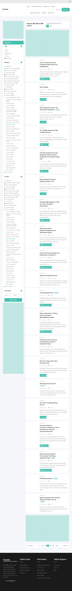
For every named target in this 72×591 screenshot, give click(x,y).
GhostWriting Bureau (46, 478)
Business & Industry (12, 68)
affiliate (44, 12)
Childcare (10, 103)
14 (47, 545)
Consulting (10, 113)
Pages (52, 6)
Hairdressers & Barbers (13, 133)
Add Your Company (35, 12)
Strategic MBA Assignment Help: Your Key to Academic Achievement (49, 204)
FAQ (55, 570)
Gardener (10, 131)
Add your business (25, 570)
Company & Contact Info (43, 565)
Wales (50, 434)
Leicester (51, 208)
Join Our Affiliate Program (43, 578)
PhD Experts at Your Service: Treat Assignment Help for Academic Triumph (48, 342)
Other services (12, 148)
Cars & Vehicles (10, 70)
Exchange (8, 53)
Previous (30, 545)
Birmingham (52, 89)
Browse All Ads (23, 565)
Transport (10, 161)
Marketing (10, 145)
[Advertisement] (13, 30)
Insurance (9, 85)
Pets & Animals (10, 91)
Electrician (10, 126)
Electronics (9, 74)
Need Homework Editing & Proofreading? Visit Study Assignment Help (47, 456)
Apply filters (13, 300)
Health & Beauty (11, 78)
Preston (51, 295)
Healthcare (10, 137)
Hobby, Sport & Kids (11, 81)
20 (56, 545)
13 (45, 545)
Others (8, 89)
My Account (51, 12)
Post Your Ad (65, 9)
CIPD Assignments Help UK (48, 384)
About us (56, 567)
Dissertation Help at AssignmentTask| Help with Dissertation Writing (48, 230)
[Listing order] (54, 23)
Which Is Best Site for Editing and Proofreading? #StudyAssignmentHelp (48, 315)
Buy (7, 51)
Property (9, 93)
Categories (46, 6)
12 (42, 545)
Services (9, 95)
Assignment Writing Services (48, 275)
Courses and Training (13, 115)
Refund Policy (40, 570)
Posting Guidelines (42, 573)
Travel (8, 172)
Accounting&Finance (13, 97)
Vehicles (9, 165)
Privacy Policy (40, 575)
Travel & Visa (10, 163)
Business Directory (36, 6)
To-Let (7, 56)
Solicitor (9, 154)
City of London (53, 278)
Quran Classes (44, 87)
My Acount (23, 573)
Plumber (10, 152)
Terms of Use (40, 567)
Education (9, 72)
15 (50, 545)
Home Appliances (11, 83)
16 (53, 545)
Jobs (8, 87)
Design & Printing (12, 120)
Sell (7, 49)
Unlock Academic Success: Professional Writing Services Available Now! (48, 64)
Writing (9, 170)
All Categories (8, 66)
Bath (50, 161)
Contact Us (57, 565)
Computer (10, 107)
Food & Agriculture (11, 76)
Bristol (50, 346)
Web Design (10, 167)
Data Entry (10, 118)
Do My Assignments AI (46, 293)
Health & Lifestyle (12, 135)
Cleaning (10, 105)
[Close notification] (70, 1)
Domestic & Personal (12, 122)
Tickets (9, 159)
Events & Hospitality (12, 129)
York (50, 481)
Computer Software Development (11, 110)
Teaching (10, 156)
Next (66, 545)
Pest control (10, 150)
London (51, 69)
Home (28, 6)
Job (7, 54)
